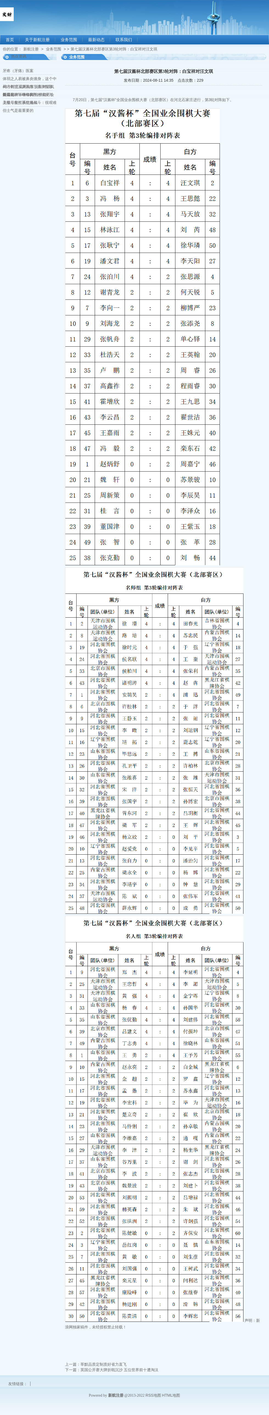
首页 (10, 40)
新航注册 (31, 49)
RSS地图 (153, 1395)
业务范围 (69, 40)
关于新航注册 (37, 40)
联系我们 (124, 40)
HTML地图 (171, 1395)
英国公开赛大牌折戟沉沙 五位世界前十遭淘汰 (119, 1370)
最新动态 (96, 40)
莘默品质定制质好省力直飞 (103, 1364)
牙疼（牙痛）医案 (18, 71)
